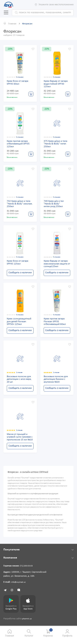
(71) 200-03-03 (27, 568)
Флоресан (28, 23)
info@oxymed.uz (19, 584)
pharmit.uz (27, 622)
